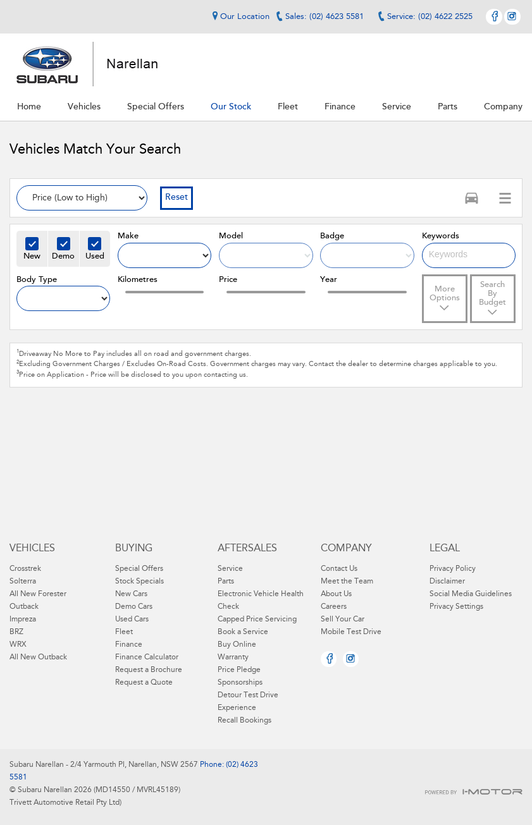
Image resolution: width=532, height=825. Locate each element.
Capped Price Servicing (257, 619)
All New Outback (38, 657)
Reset (176, 197)
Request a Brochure (148, 670)
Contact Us (339, 569)
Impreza (22, 619)
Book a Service (243, 632)
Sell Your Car (342, 619)
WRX (18, 645)
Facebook (494, 17)
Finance (128, 645)
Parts (226, 581)
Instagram (512, 17)
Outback (24, 607)
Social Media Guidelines (471, 594)
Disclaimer (447, 581)
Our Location (239, 16)
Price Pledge (239, 670)
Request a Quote (144, 683)
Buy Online (237, 645)
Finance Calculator (146, 657)
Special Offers (139, 569)
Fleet (124, 632)
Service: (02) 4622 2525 (430, 17)
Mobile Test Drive (351, 632)
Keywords (440, 236)
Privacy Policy (453, 569)
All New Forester (37, 594)
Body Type (36, 280)
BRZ (16, 632)
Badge (332, 236)
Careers (334, 607)
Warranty (233, 657)
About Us (336, 594)
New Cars (131, 594)
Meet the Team (347, 581)
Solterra (22, 581)
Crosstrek (25, 569)
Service (230, 569)
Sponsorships (240, 683)
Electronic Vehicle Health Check (261, 600)
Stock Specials (139, 581)
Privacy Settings (456, 607)
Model (231, 236)
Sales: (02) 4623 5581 (324, 17)
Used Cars (132, 619)
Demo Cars (133, 607)
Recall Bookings (244, 720)
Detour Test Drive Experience (248, 702)
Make (128, 236)
